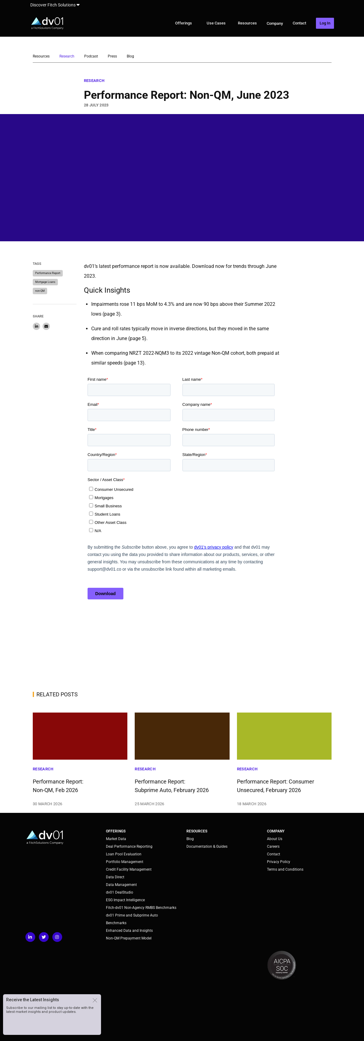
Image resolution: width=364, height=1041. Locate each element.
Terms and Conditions (285, 869)
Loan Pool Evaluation (123, 854)
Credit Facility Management (129, 869)
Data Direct (115, 877)
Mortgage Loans (45, 281)
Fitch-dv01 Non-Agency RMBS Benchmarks (141, 908)
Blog (130, 56)
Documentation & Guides (206, 846)
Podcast (91, 56)
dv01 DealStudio (119, 892)
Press (112, 56)
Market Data (116, 839)
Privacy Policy (278, 862)
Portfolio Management (124, 862)
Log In (325, 23)
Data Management (121, 885)
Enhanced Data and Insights (129, 930)
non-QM (40, 290)
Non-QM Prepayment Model (129, 938)
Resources (247, 23)
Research (66, 56)
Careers (273, 846)
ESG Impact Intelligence (125, 900)
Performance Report (47, 273)
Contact (299, 23)
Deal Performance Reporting (129, 846)
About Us (274, 839)
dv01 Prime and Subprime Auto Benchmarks (132, 919)
